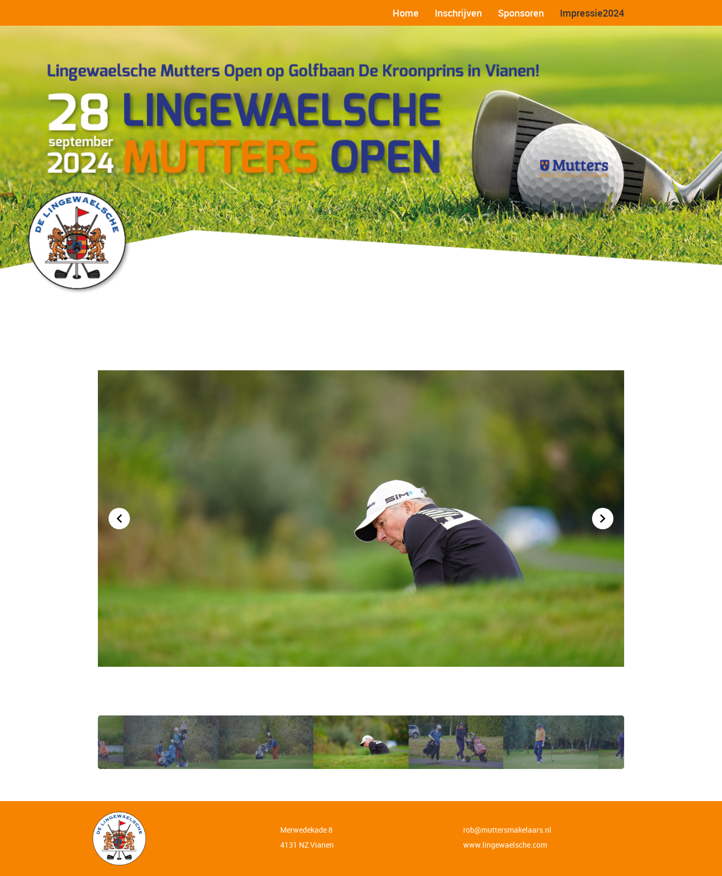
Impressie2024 (592, 12)
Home (406, 12)
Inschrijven (458, 12)
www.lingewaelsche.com (505, 845)
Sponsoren (521, 12)
